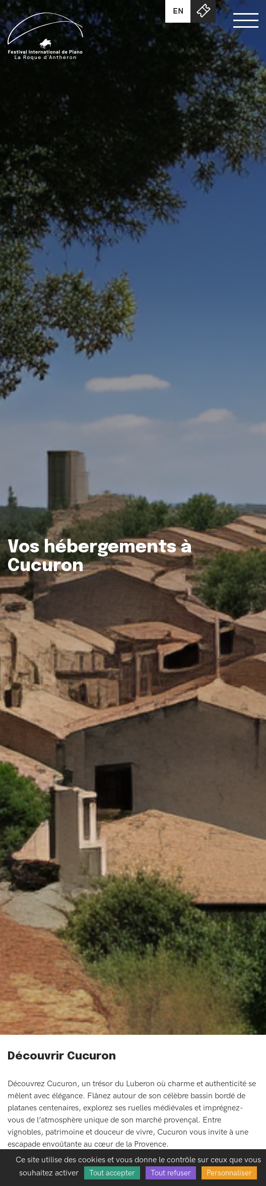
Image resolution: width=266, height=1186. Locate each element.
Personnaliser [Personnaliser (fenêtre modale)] (229, 1172)
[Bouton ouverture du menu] (245, 20)
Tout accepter (112, 1172)
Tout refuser (171, 1172)
